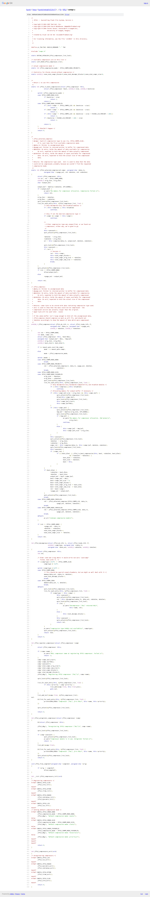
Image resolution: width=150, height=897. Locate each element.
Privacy (17, 894)
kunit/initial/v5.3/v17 (47, 9)
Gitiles (12, 894)
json (146, 894)
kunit (28, 9)
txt (141, 894)
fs (60, 9)
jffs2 (64, 9)
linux (34, 9)
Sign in (146, 3)
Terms (23, 894)
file (67, 14)
